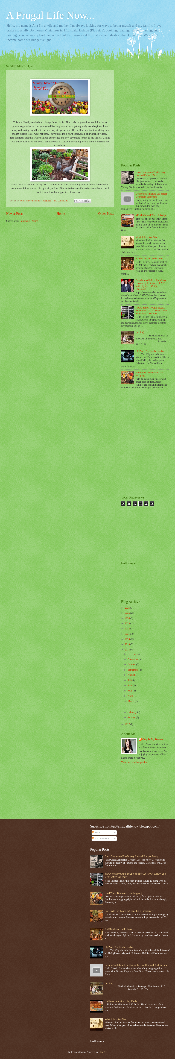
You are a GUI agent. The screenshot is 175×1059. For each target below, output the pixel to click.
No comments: (61, 200)
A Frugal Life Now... (50, 15)
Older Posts (106, 213)
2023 (127, 623)
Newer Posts (14, 213)
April (131, 696)
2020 (127, 639)
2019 (127, 644)
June (130, 685)
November (133, 659)
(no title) (140, 332)
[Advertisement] (145, 86)
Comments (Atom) (29, 221)
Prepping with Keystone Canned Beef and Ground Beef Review (136, 965)
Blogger (102, 1052)
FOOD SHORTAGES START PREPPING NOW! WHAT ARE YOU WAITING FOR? (151, 310)
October (132, 664)
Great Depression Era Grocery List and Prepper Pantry (150, 174)
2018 (127, 649)
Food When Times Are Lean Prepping (123, 893)
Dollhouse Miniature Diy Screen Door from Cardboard (152, 195)
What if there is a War (146, 237)
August (131, 675)
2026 (127, 607)
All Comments (100, 838)
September (133, 669)
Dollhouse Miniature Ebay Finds (121, 1001)
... (141, 705)
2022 (127, 628)
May (130, 690)
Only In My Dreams (152, 739)
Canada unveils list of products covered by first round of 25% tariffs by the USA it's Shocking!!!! (151, 285)
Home (61, 213)
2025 (127, 613)
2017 (127, 724)
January (132, 717)
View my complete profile (134, 762)
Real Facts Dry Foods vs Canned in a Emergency (129, 911)
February (132, 712)
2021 (127, 634)
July (130, 680)
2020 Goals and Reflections (149, 258)
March (131, 701)
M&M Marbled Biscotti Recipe (151, 215)
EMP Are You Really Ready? (150, 351)
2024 (127, 618)
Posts (96, 832)
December (133, 654)
